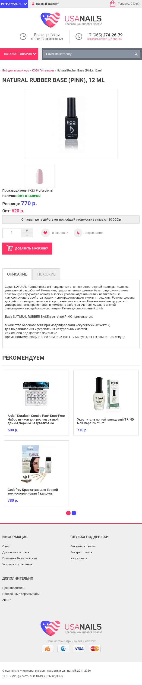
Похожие (46, 274)
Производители (13, 588)
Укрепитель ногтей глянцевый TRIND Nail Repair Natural (105, 421)
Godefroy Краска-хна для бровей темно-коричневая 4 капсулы (33, 491)
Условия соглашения (17, 564)
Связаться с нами (83, 546)
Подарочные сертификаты (21, 594)
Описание (17, 274)
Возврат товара (81, 552)
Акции (6, 600)
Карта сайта (78, 558)
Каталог (18, 54)
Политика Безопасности (19, 558)
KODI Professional (40, 190)
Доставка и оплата (15, 552)
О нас (6, 546)
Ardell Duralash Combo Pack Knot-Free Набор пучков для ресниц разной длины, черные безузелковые (36, 419)
